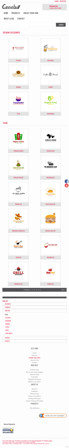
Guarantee (34, 377)
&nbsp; (18, 48)
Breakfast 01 (51, 177)
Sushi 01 (18, 257)
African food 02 (18, 177)
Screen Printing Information (34, 401)
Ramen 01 (18, 204)
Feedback (34, 391)
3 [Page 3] (34, 290)
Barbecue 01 (18, 284)
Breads (18, 87)
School (7, 338)
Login (56, 1)
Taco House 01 (50, 204)
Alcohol (18, 60)
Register (63, 1)
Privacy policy (48, 440)
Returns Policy (34, 374)
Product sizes (34, 370)
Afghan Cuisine (18, 151)
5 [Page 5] (38, 290)
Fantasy (7, 311)
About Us (34, 389)
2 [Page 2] (32, 290)
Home (6, 13)
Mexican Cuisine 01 (18, 230)
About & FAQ (9, 18)
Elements (8, 307)
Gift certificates (34, 408)
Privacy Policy (34, 394)
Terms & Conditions (34, 396)
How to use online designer (34, 372)
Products (15, 13)
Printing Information (34, 398)
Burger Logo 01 (50, 230)
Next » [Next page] (63, 290)
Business (8, 304)
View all (5, 301)
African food (50, 151)
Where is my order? (34, 382)
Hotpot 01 (50, 284)
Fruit (18, 113)
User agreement (36, 440)
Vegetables (50, 113)
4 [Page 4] (36, 290)
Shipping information (34, 379)
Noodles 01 (50, 257)
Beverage (50, 60)
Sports (7, 341)
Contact (21, 18)
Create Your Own (30, 13)
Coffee (50, 87)
